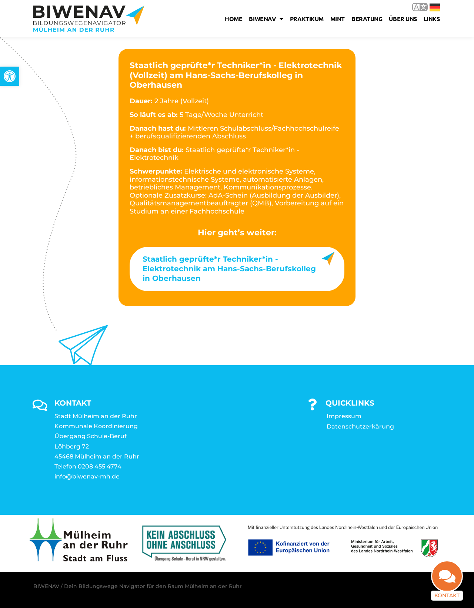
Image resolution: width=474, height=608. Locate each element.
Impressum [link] (344, 416)
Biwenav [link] (266, 19)
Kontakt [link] (447, 585)
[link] (9, 76)
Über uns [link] (403, 19)
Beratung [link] (366, 19)
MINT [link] (337, 19)
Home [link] (233, 19)
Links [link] (432, 19)
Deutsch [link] (435, 7)
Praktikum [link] (307, 19)
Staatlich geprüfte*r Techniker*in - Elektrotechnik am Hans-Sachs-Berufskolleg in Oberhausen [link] (229, 269)
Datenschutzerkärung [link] (360, 426)
